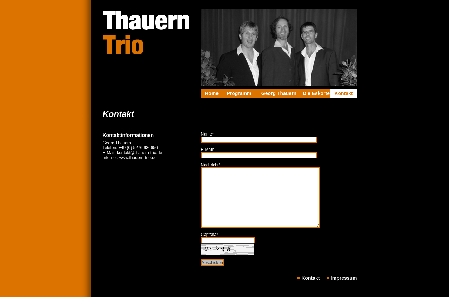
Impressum (344, 278)
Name (207, 134)
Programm (239, 93)
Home (212, 93)
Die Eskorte (316, 93)
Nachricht (210, 165)
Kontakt (343, 93)
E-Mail (208, 149)
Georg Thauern (278, 93)
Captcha (209, 234)
